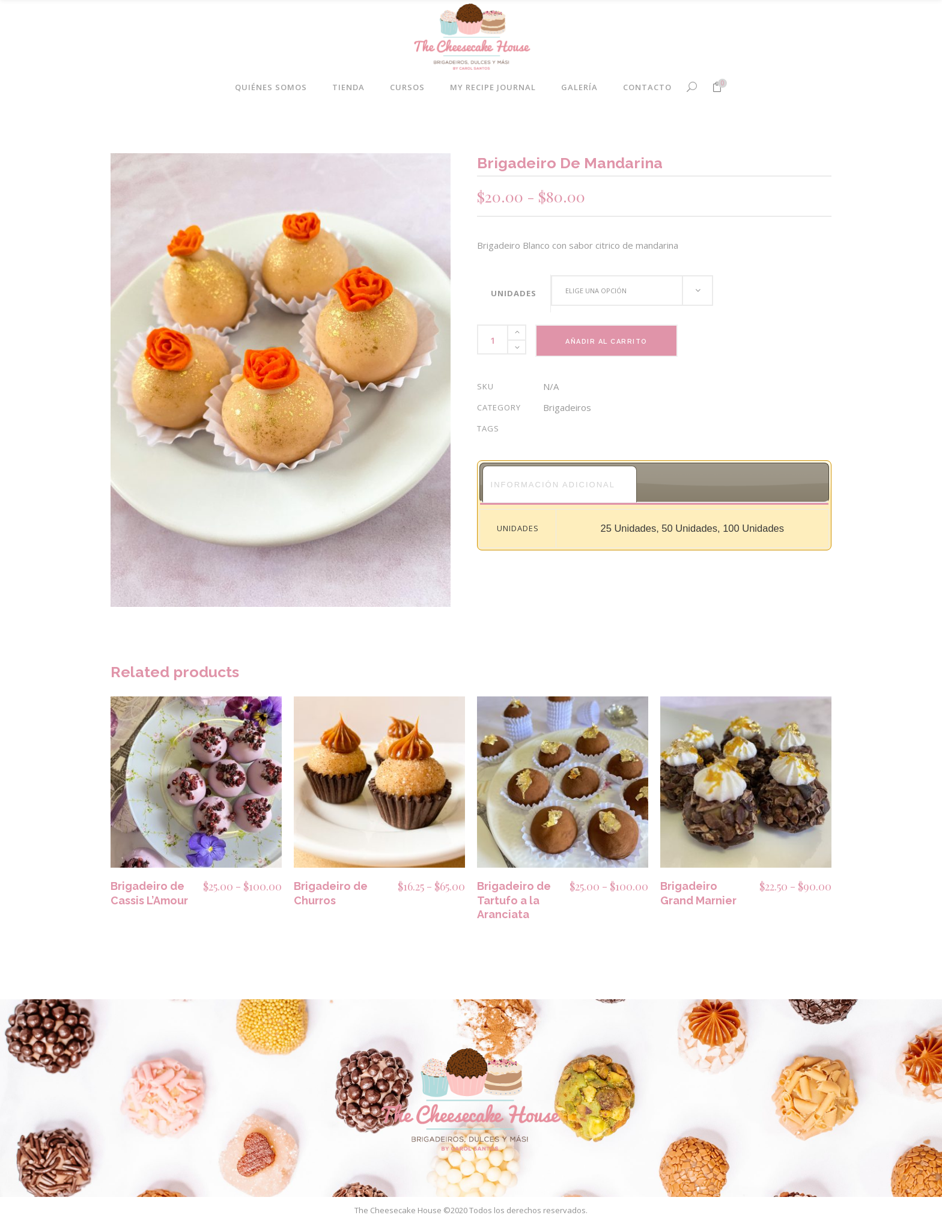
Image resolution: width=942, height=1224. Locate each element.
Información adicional (553, 484)
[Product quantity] (492, 340)
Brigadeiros (567, 407)
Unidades (513, 293)
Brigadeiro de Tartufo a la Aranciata (514, 900)
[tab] (559, 484)
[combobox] (632, 290)
